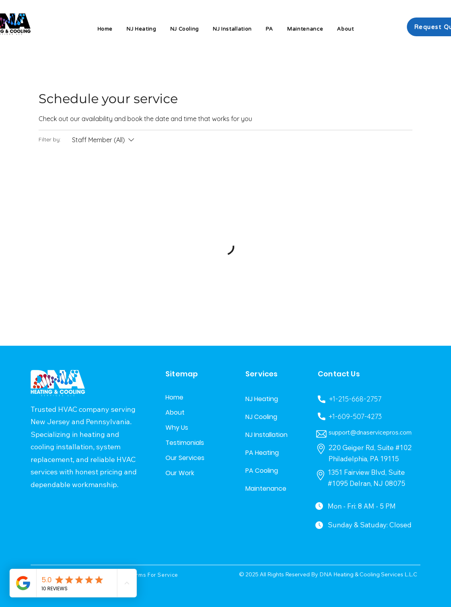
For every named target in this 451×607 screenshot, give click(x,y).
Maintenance (264, 488)
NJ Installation (264, 434)
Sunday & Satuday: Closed (370, 525)
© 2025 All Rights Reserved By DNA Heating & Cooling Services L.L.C (328, 574)
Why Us (176, 427)
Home (174, 397)
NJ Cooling (261, 416)
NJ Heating (261, 398)
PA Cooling (261, 470)
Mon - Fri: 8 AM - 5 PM (362, 506)
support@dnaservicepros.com (370, 432)
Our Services (184, 457)
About (175, 412)
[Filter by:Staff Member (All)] (104, 140)
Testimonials (184, 442)
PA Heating (262, 452)
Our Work (179, 473)
